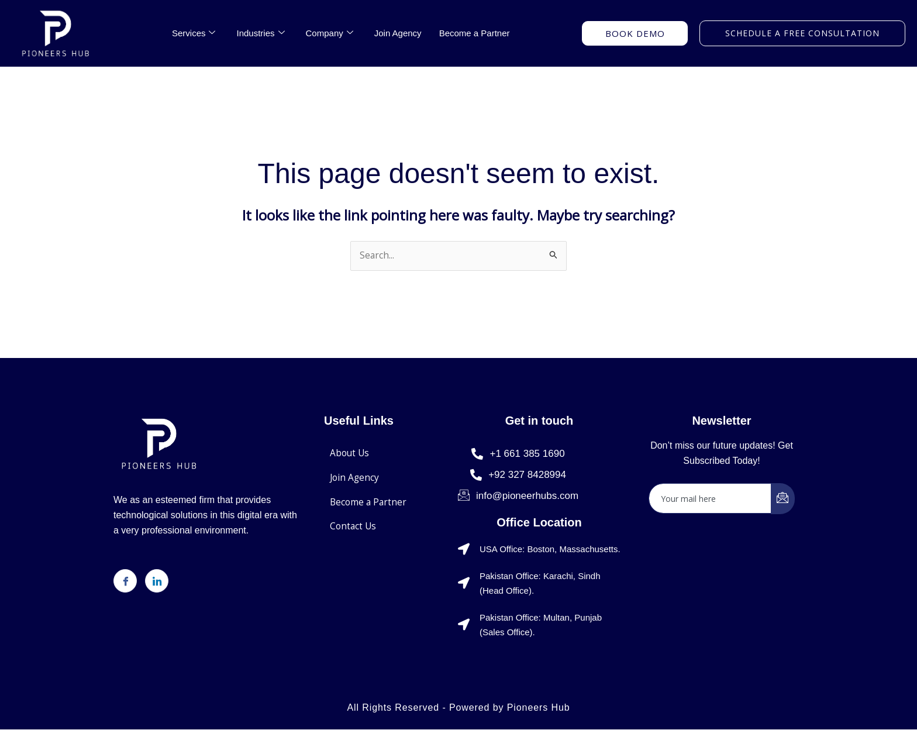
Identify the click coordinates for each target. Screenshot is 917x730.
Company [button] (329, 33)
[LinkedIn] (156, 581)
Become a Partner (474, 33)
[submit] (783, 499)
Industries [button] (260, 33)
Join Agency (398, 33)
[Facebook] (125, 581)
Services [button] (194, 33)
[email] (710, 499)
